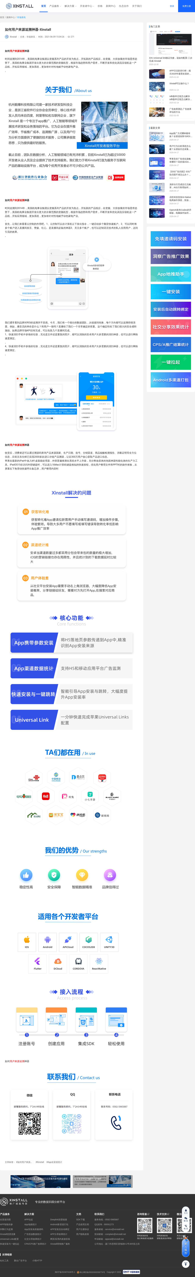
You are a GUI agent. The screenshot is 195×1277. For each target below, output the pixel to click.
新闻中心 (111, 6)
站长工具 (4, 1260)
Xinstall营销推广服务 (60, 1244)
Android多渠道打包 (59, 1224)
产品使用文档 (82, 1224)
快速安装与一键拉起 (9, 1244)
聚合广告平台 (20, 1260)
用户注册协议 (82, 1229)
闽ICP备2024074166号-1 (65, 1272)
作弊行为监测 (6, 1229)
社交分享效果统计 (32, 1239)
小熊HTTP (37, 1260)
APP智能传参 (6, 1224)
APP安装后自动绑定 (59, 1229)
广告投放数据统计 (32, 1234)
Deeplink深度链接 (58, 1219)
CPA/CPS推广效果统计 (35, 1244)
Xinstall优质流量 (7, 1234)
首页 (43, 6)
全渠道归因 (5, 1219)
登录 (172, 6)
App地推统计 (30, 1224)
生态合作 (124, 6)
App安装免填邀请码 (33, 1229)
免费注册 (186, 6)
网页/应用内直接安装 (60, 1239)
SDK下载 (80, 1219)
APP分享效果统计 (58, 1234)
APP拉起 (28, 1219)
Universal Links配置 (9, 1239)
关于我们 (137, 6)
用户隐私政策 (82, 1234)
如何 (7, 444)
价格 (100, 6)
